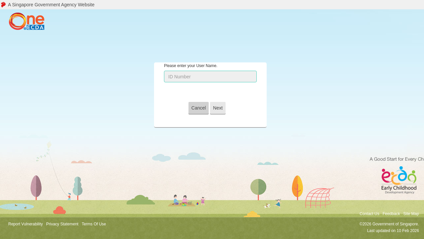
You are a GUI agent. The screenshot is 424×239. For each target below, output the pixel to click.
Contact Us (369, 213)
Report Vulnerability (25, 224)
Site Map (411, 213)
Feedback (391, 213)
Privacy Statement (62, 224)
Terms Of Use (94, 224)
